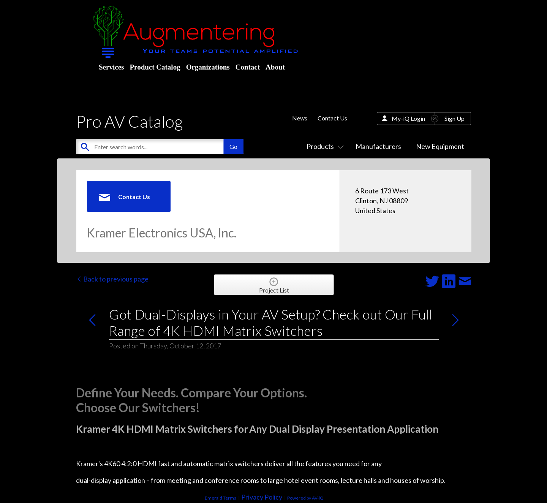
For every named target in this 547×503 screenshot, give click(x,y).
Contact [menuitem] (248, 67)
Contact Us (332, 118)
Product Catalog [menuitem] (155, 67)
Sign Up (454, 118)
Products (324, 146)
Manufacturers (378, 146)
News (299, 118)
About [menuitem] (275, 67)
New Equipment (440, 146)
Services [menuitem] (111, 67)
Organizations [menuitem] (208, 67)
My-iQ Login (408, 118)
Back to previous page (112, 279)
